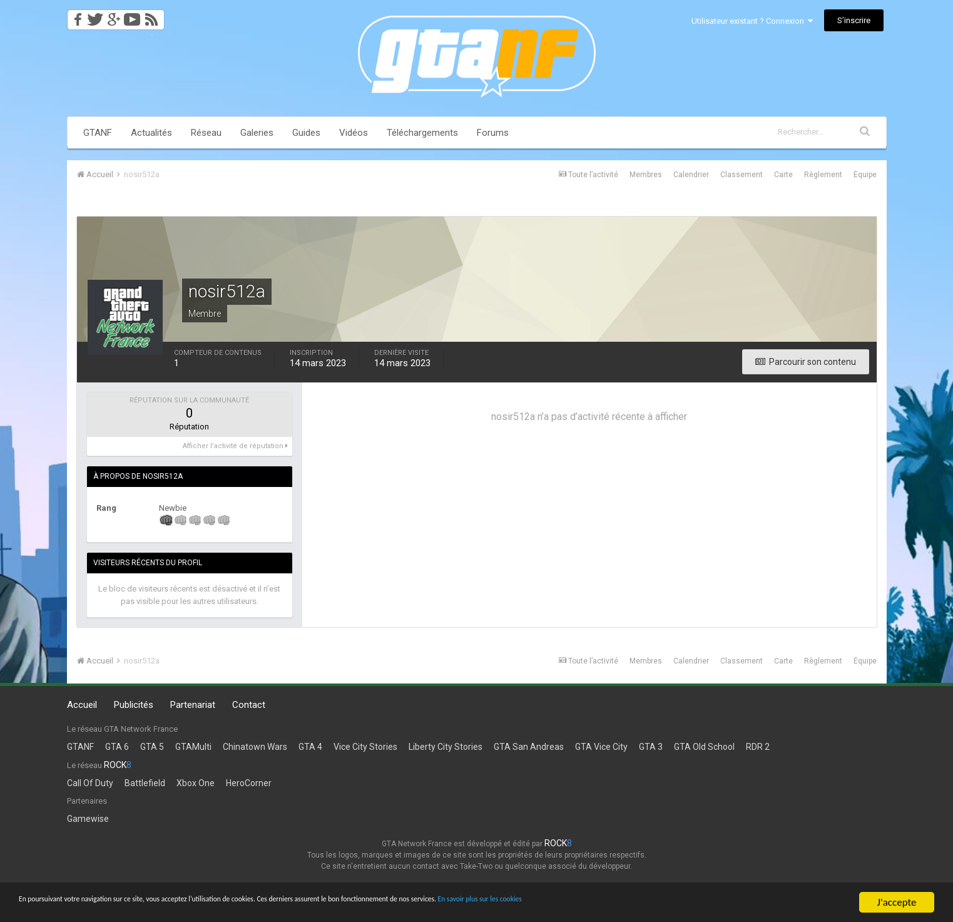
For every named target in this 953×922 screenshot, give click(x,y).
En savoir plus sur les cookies (698, 902)
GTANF (97, 132)
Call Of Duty (90, 783)
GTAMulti (193, 747)
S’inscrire (853, 20)
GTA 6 (117, 747)
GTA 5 (152, 747)
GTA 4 (310, 747)
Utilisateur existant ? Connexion (752, 21)
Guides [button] (306, 132)
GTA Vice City (601, 747)
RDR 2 (758, 747)
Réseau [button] (206, 132)
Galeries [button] (256, 132)
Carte (783, 174)
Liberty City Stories (445, 747)
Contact (248, 704)
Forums (493, 132)
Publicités (133, 704)
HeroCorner (249, 783)
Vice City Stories (365, 747)
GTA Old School (704, 747)
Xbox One (195, 783)
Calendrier (691, 174)
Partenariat (192, 704)
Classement (741, 174)
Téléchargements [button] (422, 132)
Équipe (865, 174)
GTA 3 (651, 747)
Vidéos (353, 132)
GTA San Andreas (529, 747)
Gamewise (88, 819)
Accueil (82, 704)
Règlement (823, 174)
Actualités (151, 132)
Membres (645, 174)
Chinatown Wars (255, 747)
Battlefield (145, 783)
